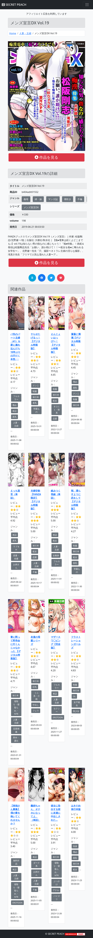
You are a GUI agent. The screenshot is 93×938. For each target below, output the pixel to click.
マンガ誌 (53, 199)
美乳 (14, 416)
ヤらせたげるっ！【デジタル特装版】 (35, 341)
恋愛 (55, 418)
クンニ (36, 385)
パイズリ (57, 897)
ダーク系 (36, 864)
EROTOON (58, 717)
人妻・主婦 (25, 33)
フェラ (36, 710)
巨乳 (35, 686)
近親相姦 (16, 730)
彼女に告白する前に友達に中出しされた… (55, 813)
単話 (14, 411)
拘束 (75, 846)
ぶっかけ (57, 883)
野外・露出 (16, 739)
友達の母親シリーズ (35, 640)
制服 (35, 391)
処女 (55, 400)
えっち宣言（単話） (15, 494)
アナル (56, 890)
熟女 (55, 540)
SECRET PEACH (14, 5)
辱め (14, 405)
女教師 (56, 555)
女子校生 (77, 704)
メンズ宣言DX (31, 207)
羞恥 (75, 387)
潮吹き (67, 199)
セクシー (57, 710)
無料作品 (16, 862)
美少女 (76, 711)
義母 (26, 199)
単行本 (36, 397)
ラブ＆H (16, 548)
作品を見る (46, 157)
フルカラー (16, 398)
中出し (36, 704)
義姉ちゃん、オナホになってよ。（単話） (35, 813)
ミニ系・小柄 (36, 695)
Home (12, 33)
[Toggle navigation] (87, 5)
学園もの (36, 410)
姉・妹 (38, 199)
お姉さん (16, 566)
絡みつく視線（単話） (55, 494)
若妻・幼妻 (16, 557)
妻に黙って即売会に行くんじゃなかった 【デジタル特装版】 (15, 647)
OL (74, 696)
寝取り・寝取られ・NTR (16, 707)
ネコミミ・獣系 (57, 409)
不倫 (79, 199)
